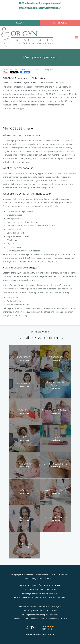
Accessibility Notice (33, 578)
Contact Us (50, 578)
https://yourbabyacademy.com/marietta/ (39, 7)
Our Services (35, 69)
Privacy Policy (42, 574)
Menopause (48, 69)
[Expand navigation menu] (76, 37)
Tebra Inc (29, 574)
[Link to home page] (36, 37)
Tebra (51, 634)
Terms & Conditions (60, 574)
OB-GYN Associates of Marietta (14, 69)
